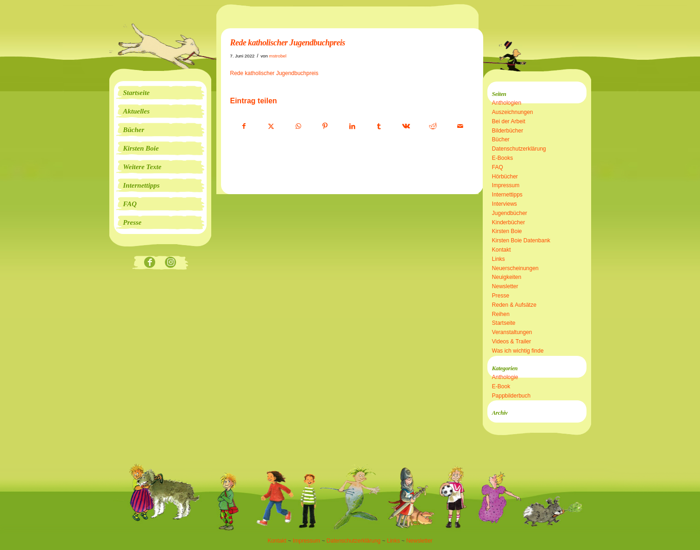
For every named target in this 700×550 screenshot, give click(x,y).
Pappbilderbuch (511, 395)
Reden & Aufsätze (514, 305)
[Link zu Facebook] (149, 263)
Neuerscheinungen (515, 268)
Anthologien (506, 103)
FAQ (497, 167)
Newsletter (505, 286)
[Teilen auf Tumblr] (379, 126)
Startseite (504, 323)
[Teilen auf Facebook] (244, 126)
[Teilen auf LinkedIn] (352, 126)
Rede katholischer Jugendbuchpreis (274, 73)
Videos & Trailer (511, 341)
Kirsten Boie (507, 231)
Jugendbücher (509, 213)
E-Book (501, 386)
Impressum (505, 185)
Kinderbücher (508, 222)
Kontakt (501, 250)
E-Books (502, 158)
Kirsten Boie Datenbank (521, 240)
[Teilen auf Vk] (406, 126)
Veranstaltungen (512, 332)
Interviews (504, 204)
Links (498, 259)
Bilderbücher (507, 130)
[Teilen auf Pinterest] (325, 126)
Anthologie (505, 377)
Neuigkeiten (506, 277)
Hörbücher (505, 176)
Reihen (501, 314)
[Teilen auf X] (271, 126)
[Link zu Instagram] (170, 263)
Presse (500, 295)
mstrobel (277, 55)
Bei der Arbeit (508, 121)
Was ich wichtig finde (518, 351)
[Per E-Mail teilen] (460, 126)
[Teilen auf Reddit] (433, 126)
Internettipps (507, 194)
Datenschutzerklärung (519, 148)
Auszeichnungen (512, 112)
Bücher (501, 139)
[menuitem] (160, 93)
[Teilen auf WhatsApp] (298, 126)
